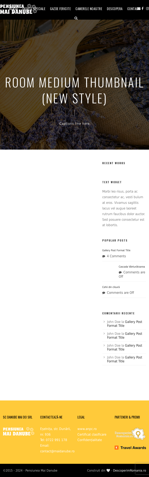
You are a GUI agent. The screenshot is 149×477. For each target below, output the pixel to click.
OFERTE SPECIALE (34, 8)
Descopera (115, 8)
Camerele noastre (88, 8)
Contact (133, 8)
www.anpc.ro (87, 429)
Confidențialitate (89, 440)
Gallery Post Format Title (116, 250)
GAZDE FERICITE (60, 8)
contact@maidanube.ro (57, 451)
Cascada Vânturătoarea (132, 266)
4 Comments (116, 256)
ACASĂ (13, 8)
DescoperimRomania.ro (129, 470)
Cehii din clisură (111, 287)
